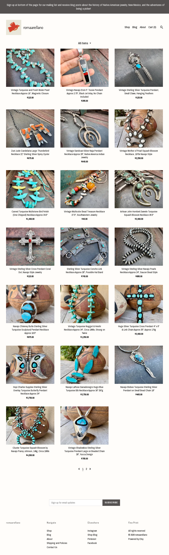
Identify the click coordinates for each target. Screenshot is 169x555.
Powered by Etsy (136, 539)
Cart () (152, 27)
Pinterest (92, 539)
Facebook (92, 543)
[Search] (161, 27)
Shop (127, 27)
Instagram (92, 530)
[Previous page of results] (79, 469)
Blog (134, 27)
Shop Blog (92, 534)
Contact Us (52, 547)
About (143, 27)
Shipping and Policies (57, 543)
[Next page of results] (90, 469)
